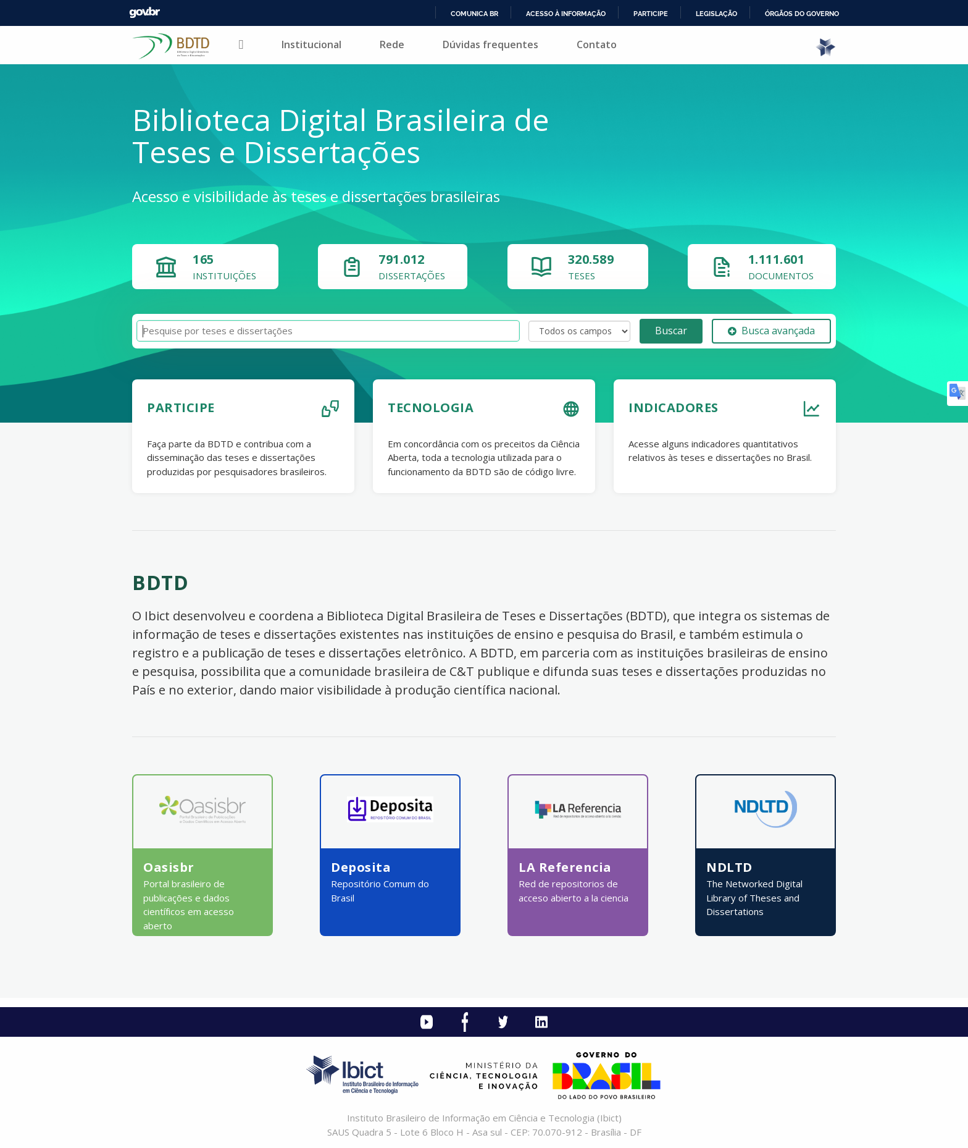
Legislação (716, 13)
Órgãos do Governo (802, 13)
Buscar (671, 330)
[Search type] (579, 331)
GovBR (144, 13)
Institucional (311, 44)
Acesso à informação (566, 13)
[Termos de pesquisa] (328, 331)
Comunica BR (474, 13)
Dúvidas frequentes (490, 44)
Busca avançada (771, 330)
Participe (650, 13)
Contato (597, 44)
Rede (392, 44)
